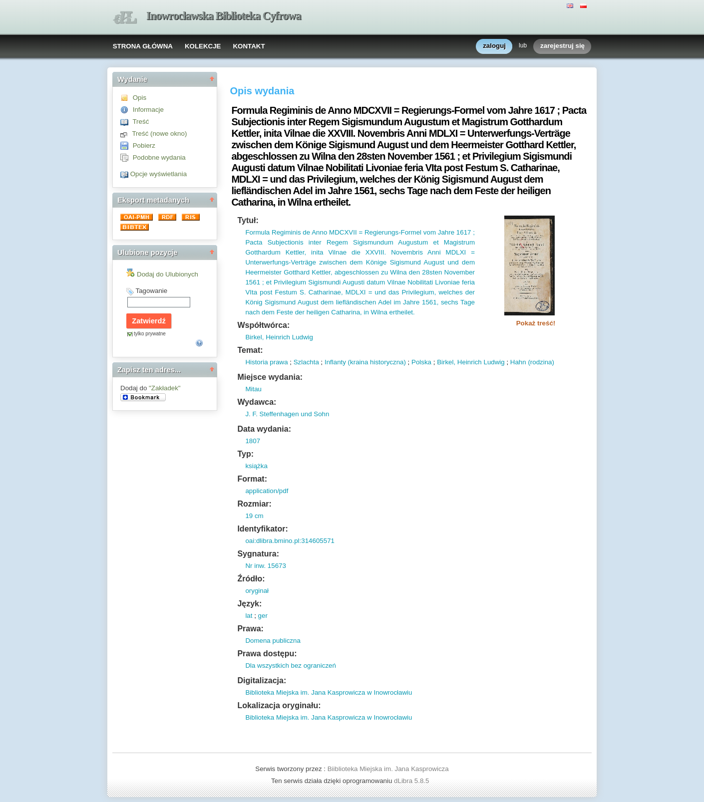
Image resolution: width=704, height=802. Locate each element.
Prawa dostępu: (267, 653)
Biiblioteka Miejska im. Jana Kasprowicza (388, 769)
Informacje (148, 109)
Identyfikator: (262, 529)
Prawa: (250, 628)
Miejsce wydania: (270, 377)
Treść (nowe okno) (159, 133)
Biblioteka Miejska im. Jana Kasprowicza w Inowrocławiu (328, 692)
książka (256, 466)
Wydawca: (256, 402)
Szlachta (306, 362)
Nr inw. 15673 (265, 565)
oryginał (257, 590)
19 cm (254, 516)
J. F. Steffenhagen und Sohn (287, 414)
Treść (140, 121)
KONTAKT (249, 46)
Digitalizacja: (261, 680)
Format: (252, 479)
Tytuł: (247, 220)
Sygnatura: (258, 553)
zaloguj (494, 46)
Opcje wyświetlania (158, 174)
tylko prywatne (150, 333)
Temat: (250, 350)
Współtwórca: (263, 325)
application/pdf (266, 491)
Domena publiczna (272, 640)
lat (248, 615)
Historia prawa (266, 362)
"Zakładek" (165, 388)
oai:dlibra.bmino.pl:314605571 (290, 540)
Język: (249, 603)
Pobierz (144, 145)
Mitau (253, 389)
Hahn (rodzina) (532, 362)
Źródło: (251, 578)
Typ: (245, 454)
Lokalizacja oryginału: (279, 705)
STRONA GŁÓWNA (143, 46)
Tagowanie (151, 290)
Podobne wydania (159, 157)
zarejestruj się (562, 46)
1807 (252, 441)
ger (263, 615)
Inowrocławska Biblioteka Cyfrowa (223, 15)
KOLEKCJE (203, 46)
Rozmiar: (254, 504)
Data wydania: (264, 429)
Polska (421, 362)
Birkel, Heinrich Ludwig (279, 337)
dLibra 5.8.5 (412, 781)
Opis (139, 97)
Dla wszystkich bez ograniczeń (290, 665)
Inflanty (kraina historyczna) (365, 362)
